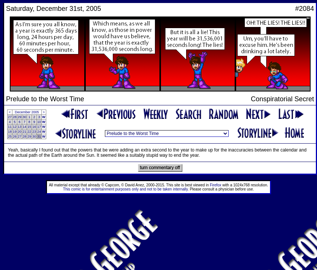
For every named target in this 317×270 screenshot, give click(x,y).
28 (15, 117)
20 (19, 132)
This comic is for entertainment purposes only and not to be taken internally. (126, 189)
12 (15, 127)
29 (19, 117)
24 (39, 132)
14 (24, 127)
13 (19, 127)
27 (10, 117)
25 (10, 136)
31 (39, 136)
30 (24, 117)
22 (29, 132)
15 (29, 127)
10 (39, 122)
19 (15, 132)
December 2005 (27, 112)
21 (24, 132)
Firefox (215, 185)
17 (39, 127)
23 (34, 132)
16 (34, 127)
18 (10, 132)
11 (10, 127)
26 (15, 136)
